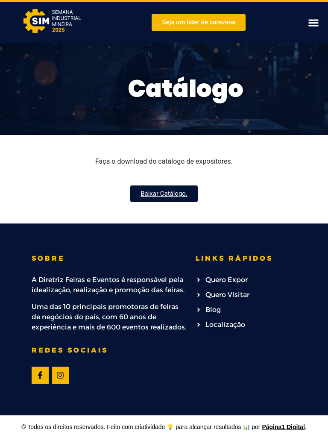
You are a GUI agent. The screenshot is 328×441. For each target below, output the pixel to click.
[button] (313, 22)
